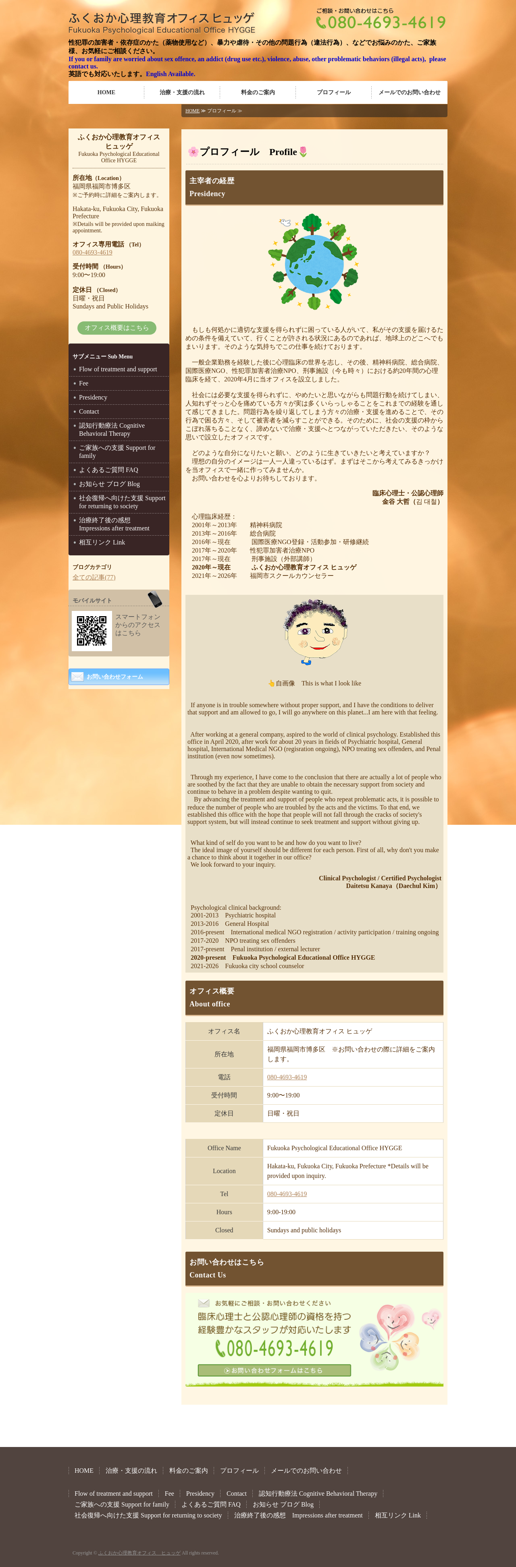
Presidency (93, 397)
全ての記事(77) (94, 577)
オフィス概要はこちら (117, 327)
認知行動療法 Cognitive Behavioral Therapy (112, 429)
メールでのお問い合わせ (410, 92)
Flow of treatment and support (118, 369)
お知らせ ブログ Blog (109, 483)
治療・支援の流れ (182, 92)
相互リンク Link (102, 542)
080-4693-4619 (287, 1077)
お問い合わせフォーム (115, 677)
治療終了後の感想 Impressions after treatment (114, 524)
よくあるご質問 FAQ (108, 469)
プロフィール (334, 92)
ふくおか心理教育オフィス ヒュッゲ (139, 1553)
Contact (89, 411)
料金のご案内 (258, 92)
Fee (83, 383)
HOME (106, 92)
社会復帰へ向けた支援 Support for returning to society (122, 502)
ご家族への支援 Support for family (117, 451)
